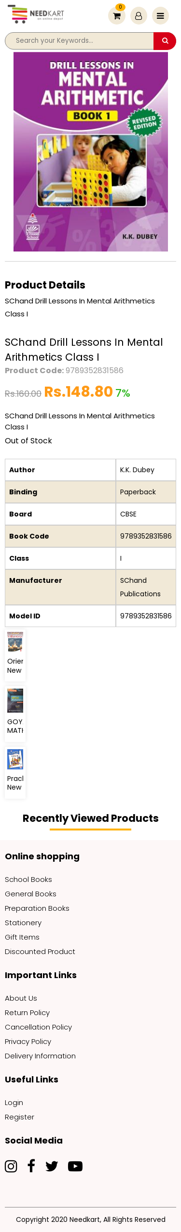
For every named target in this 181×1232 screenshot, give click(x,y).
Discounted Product (40, 951)
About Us (21, 998)
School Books (28, 879)
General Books (30, 894)
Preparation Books (37, 908)
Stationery (23, 923)
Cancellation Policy (38, 1027)
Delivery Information (40, 1056)
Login (14, 1102)
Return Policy (27, 1012)
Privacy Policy (28, 1041)
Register (19, 1117)
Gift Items (22, 937)
